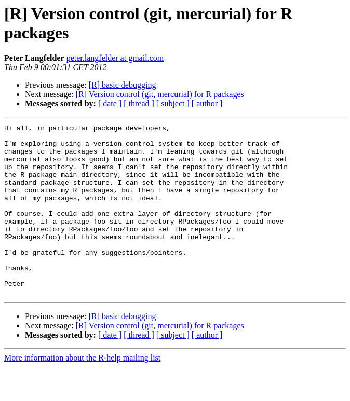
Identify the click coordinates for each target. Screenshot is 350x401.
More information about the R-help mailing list (82, 392)
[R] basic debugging (122, 84)
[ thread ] (139, 103)
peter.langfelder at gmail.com (115, 57)
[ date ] (110, 103)
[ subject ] (173, 103)
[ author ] (207, 103)
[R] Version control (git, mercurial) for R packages (160, 94)
